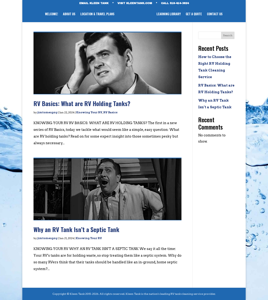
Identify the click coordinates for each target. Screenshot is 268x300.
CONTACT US (215, 14)
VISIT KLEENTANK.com (134, 3)
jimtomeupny (47, 112)
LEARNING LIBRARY (169, 14)
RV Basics (110, 112)
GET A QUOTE (194, 14)
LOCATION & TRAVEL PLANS (97, 14)
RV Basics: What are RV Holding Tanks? (82, 103)
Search (227, 35)
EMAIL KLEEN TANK (94, 3)
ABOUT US (68, 14)
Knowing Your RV (89, 112)
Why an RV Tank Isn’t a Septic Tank (76, 229)
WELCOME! (50, 14)
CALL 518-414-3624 (175, 3)
